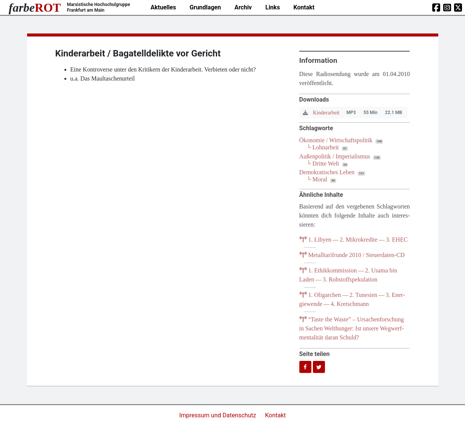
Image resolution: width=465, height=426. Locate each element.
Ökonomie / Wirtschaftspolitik (336, 140)
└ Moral (317, 179)
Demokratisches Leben (327, 172)
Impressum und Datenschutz (218, 415)
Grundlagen (205, 7)
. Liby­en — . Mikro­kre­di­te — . (353, 239)
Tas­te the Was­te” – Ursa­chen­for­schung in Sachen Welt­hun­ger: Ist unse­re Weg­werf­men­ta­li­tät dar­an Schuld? (351, 328)
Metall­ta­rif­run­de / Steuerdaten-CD (352, 255)
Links (272, 7)
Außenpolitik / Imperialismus (334, 156)
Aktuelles (163, 7)
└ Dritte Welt (323, 163)
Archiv (243, 7)
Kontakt (303, 7)
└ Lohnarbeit (323, 147)
